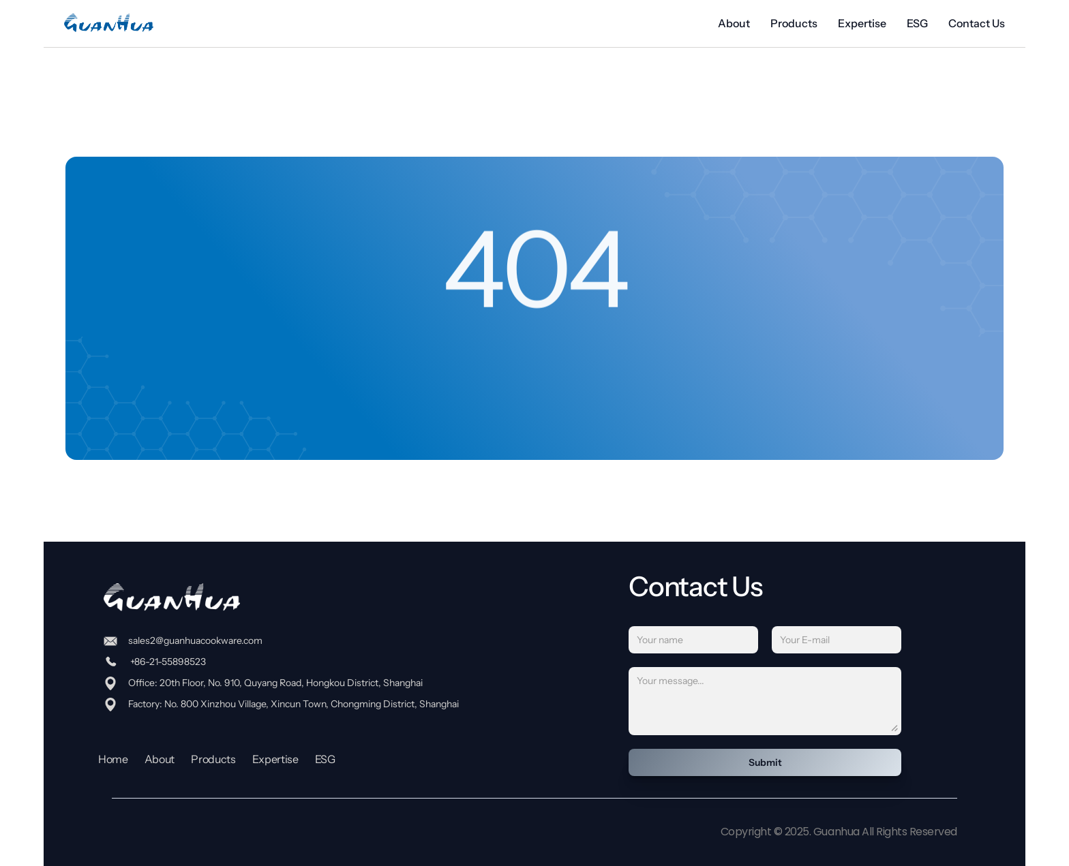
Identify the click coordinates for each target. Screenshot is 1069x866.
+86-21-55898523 (167, 661)
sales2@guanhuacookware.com (195, 640)
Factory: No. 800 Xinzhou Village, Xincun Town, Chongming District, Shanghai (293, 704)
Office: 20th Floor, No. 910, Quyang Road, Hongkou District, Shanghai (275, 683)
